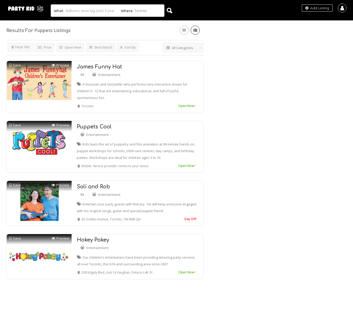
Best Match (100, 47)
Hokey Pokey (93, 240)
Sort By (128, 47)
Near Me (21, 46)
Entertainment (109, 74)
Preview (60, 65)
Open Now (70, 47)
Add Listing (317, 8)
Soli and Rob (93, 186)
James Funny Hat (99, 66)
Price (45, 47)
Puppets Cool (94, 126)
